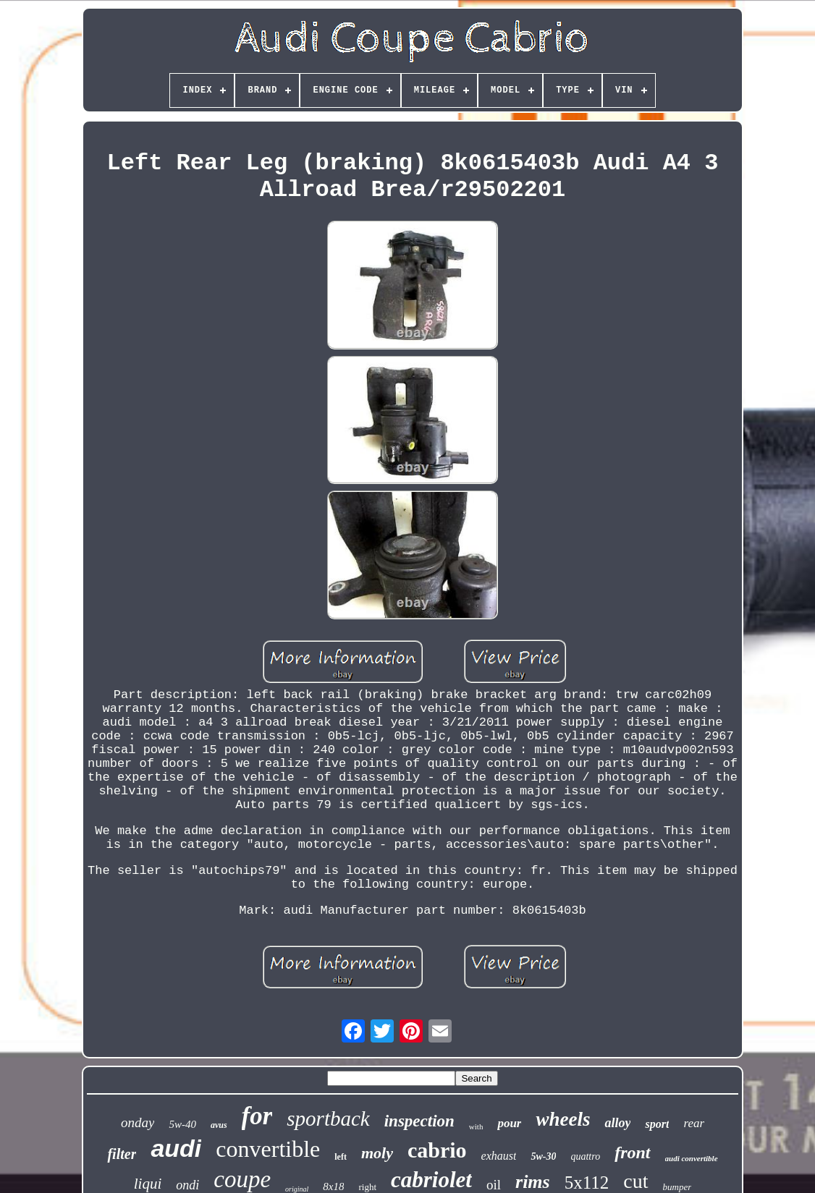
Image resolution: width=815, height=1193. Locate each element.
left (340, 1157)
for (257, 1116)
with (476, 1126)
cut (635, 1181)
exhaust (499, 1156)
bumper (677, 1186)
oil (493, 1184)
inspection (419, 1121)
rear (693, 1123)
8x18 (333, 1186)
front (632, 1152)
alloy (617, 1123)
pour (509, 1123)
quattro (585, 1156)
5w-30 (543, 1156)
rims (532, 1181)
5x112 (587, 1182)
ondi (187, 1185)
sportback (328, 1118)
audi (176, 1148)
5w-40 (182, 1124)
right (367, 1186)
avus (219, 1125)
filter (121, 1154)
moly (377, 1153)
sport (657, 1124)
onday (137, 1122)
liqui (148, 1183)
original (296, 1189)
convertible (268, 1149)
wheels (563, 1119)
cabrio (437, 1150)
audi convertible (691, 1158)
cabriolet (431, 1179)
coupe (242, 1179)
